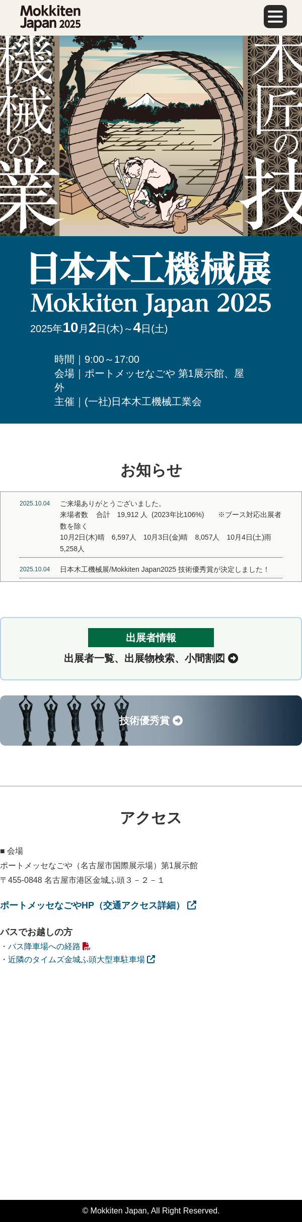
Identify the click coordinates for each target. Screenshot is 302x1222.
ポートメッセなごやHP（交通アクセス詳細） (98, 905)
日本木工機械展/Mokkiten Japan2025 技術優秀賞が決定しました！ (165, 569)
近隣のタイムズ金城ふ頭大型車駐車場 (81, 959)
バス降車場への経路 (49, 946)
